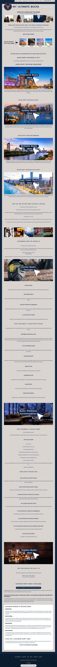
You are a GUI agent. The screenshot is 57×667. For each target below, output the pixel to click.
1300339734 (33, 577)
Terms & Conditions (17, 656)
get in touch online (34, 644)
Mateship (36, 0)
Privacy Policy (24, 656)
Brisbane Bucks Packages (40, 42)
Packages (19, 0)
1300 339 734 (31, 467)
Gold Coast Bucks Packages (48, 42)
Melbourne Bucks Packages (23, 42)
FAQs (28, 656)
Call (47, 0)
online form (8, 596)
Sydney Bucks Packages (31, 42)
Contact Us (40, 656)
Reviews (31, 656)
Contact (40, 0)
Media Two (29, 662)
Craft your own (31, 0)
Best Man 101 (36, 656)
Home (16, 0)
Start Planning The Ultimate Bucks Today (28, 587)
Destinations (25, 0)
